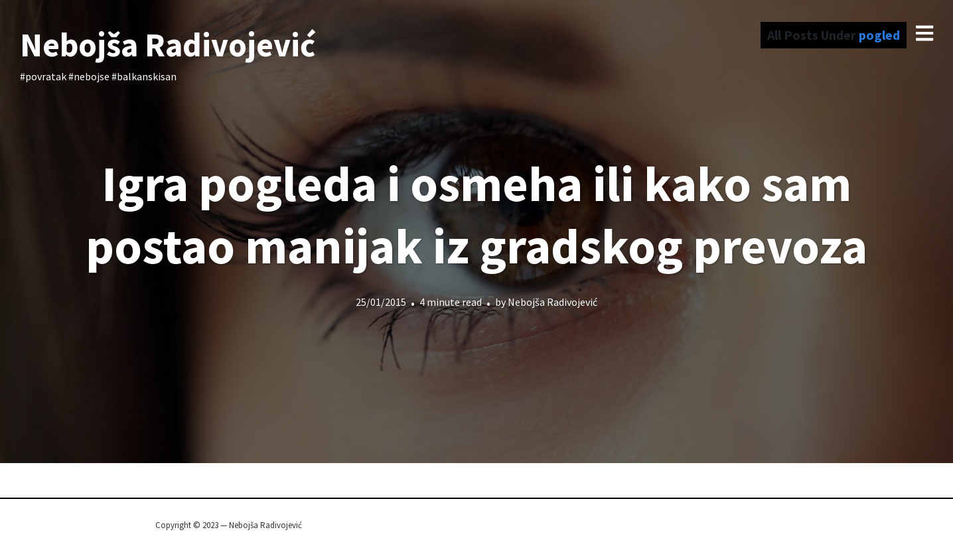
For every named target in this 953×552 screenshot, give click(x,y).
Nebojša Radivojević (167, 45)
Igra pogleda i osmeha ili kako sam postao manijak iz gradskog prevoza (476, 215)
